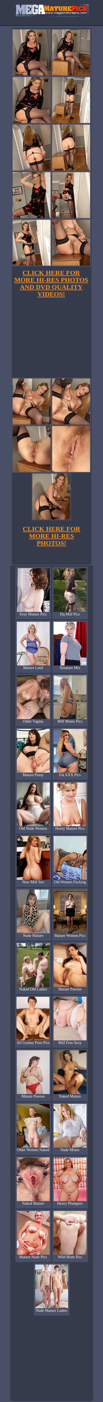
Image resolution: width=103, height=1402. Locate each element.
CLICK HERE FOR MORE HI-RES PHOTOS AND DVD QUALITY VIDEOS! (51, 283)
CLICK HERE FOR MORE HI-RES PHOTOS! (51, 536)
